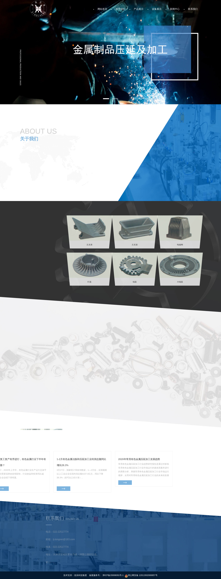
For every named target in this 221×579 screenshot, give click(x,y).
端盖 (134, 270)
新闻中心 (179, 9)
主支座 (89, 233)
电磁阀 (179, 233)
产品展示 (143, 9)
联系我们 (197, 9)
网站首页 (107, 9)
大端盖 (179, 270)
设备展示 (161, 9)
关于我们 (125, 9)
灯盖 (89, 270)
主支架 (134, 233)
